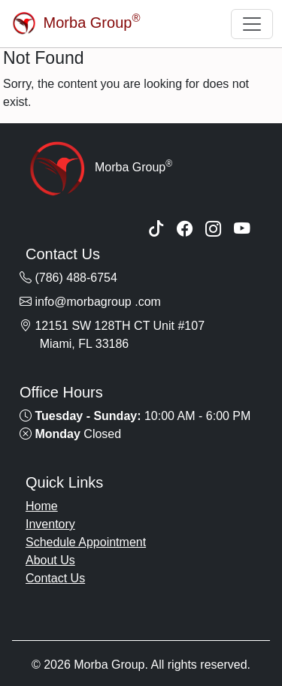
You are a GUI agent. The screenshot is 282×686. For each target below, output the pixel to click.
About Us (50, 560)
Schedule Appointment (86, 542)
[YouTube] (242, 230)
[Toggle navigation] (252, 24)
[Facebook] (185, 230)
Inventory (50, 524)
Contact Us (55, 578)
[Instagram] (213, 230)
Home (42, 506)
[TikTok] (156, 230)
